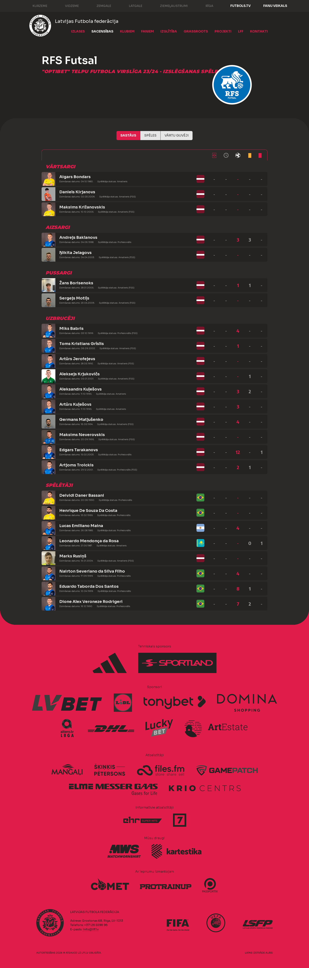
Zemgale (100, 5)
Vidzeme (68, 5)
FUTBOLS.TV (240, 6)
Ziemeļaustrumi (170, 5)
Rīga (205, 5)
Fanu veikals (275, 6)
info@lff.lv (91, 929)
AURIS (269, 952)
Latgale (131, 5)
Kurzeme (36, 5)
